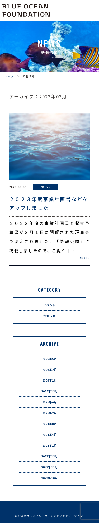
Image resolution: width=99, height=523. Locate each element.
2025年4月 (49, 402)
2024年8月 (49, 424)
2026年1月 (49, 380)
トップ (9, 76)
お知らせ (49, 316)
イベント (49, 305)
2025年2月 (49, 413)
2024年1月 (49, 445)
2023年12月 (49, 456)
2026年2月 (49, 369)
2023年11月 (49, 467)
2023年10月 (49, 478)
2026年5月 (49, 359)
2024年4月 (49, 434)
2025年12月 (49, 391)
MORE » (85, 258)
